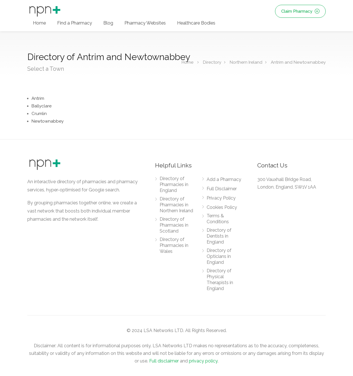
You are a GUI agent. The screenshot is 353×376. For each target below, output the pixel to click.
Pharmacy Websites (145, 23)
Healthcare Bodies (196, 23)
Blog (108, 23)
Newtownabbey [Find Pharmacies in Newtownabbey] (48, 121)
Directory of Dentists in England (219, 236)
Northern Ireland (246, 62)
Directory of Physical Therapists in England (220, 279)
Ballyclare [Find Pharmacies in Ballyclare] (42, 106)
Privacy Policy (221, 198)
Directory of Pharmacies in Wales (174, 245)
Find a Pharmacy (74, 23)
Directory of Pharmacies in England (174, 184)
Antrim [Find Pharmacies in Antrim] (38, 98)
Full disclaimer (164, 361)
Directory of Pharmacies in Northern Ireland (176, 204)
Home (39, 23)
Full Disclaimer (222, 188)
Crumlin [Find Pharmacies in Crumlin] (39, 113)
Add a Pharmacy (224, 179)
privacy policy (203, 361)
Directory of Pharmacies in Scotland (174, 225)
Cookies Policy (222, 207)
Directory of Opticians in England (219, 256)
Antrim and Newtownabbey (298, 62)
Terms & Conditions (218, 218)
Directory (212, 62)
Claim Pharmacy (300, 11)
